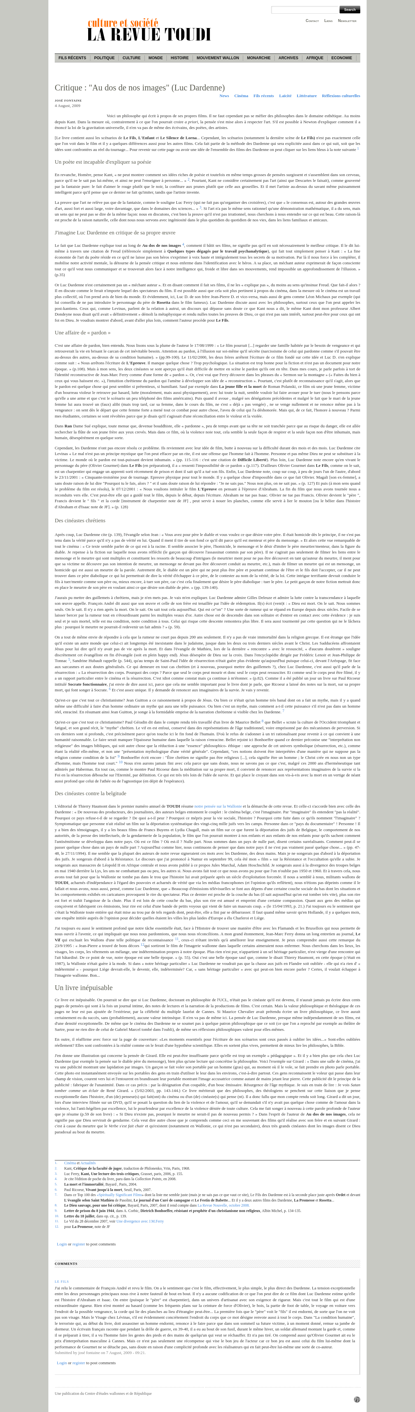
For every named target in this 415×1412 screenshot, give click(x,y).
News (224, 95)
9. (56, 1210)
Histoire (179, 58)
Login (62, 1244)
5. (56, 1184)
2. (56, 1168)
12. (57, 1226)
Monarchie (259, 58)
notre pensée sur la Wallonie (218, 806)
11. (57, 1221)
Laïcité (285, 95)
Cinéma (241, 95)
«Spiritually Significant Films (119, 1195)
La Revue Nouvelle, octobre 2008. (224, 1205)
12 (142, 944)
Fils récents (72, 58)
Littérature (307, 95)
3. (56, 1173)
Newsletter (347, 20)
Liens (328, 20)
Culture (131, 58)
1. (56, 1163)
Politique (104, 58)
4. (56, 1178)
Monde (156, 58)
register (79, 1244)
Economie (341, 58)
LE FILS (62, 1281)
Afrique (314, 58)
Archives (288, 58)
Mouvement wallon (218, 58)
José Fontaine (68, 100)
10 (121, 762)
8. (56, 1205)
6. (56, 1189)
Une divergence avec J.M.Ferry (140, 1221)
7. (56, 1194)
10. (57, 1216)
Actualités (87, 1163)
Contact (312, 20)
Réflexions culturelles (341, 95)
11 (177, 939)
